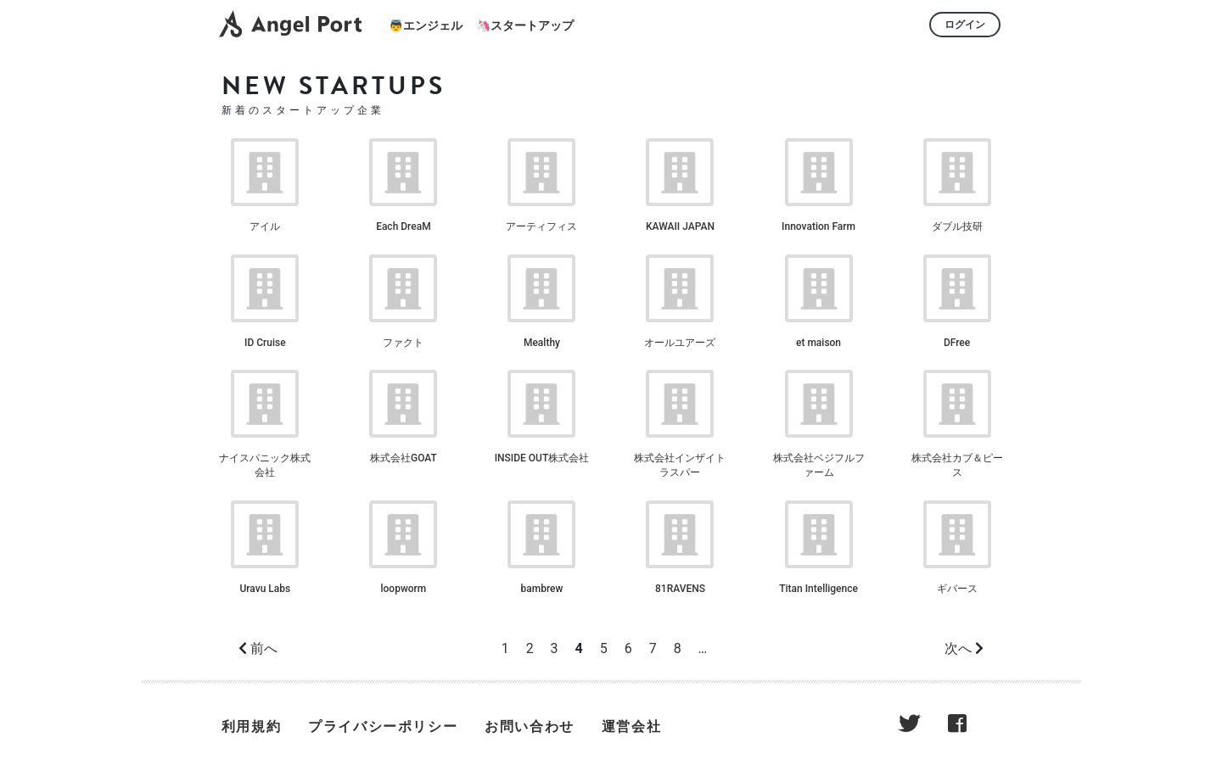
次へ (958, 648)
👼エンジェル (425, 25)
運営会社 (631, 726)
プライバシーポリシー (382, 726)
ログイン (965, 25)
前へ (263, 648)
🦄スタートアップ (525, 25)
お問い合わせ (530, 726)
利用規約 (251, 726)
